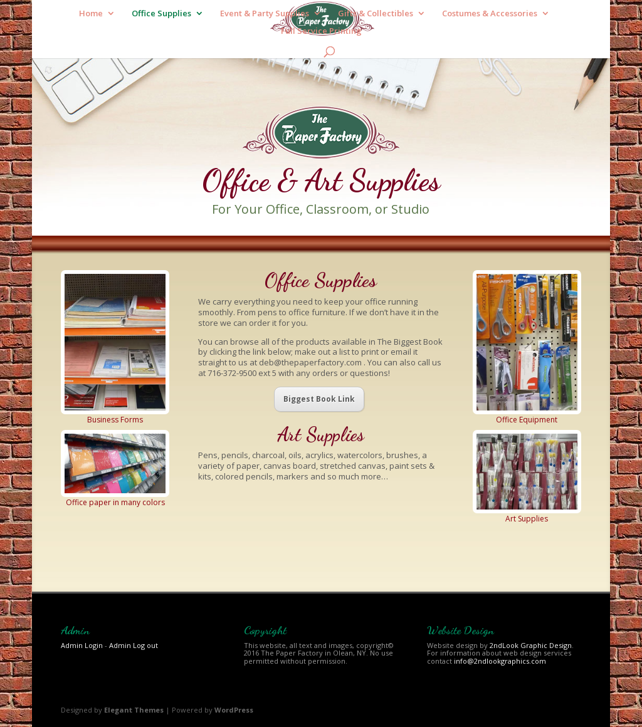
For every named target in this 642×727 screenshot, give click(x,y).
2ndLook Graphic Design (531, 645)
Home (91, 14)
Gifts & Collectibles (375, 14)
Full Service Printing (321, 31)
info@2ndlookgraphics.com (500, 661)
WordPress (233, 709)
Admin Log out (133, 645)
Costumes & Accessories (489, 14)
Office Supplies (161, 14)
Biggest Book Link (319, 399)
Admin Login (82, 645)
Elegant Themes (134, 709)
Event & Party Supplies (264, 14)
